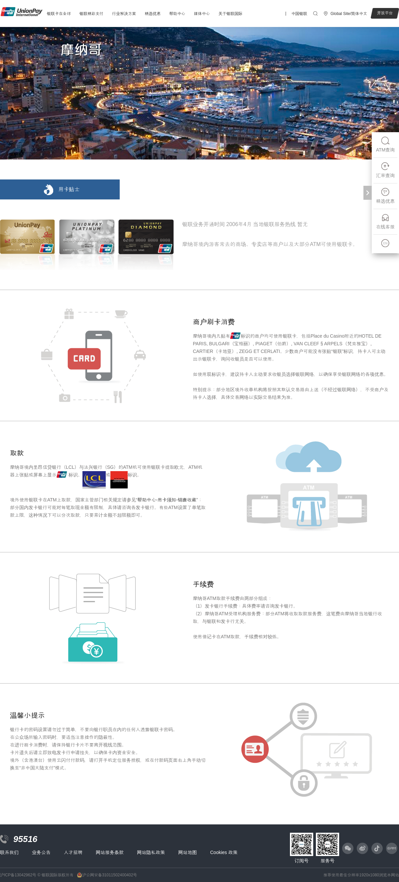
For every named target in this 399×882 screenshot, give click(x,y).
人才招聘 (73, 852)
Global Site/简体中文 (349, 13)
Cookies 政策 (223, 852)
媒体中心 (202, 13)
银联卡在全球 (59, 13)
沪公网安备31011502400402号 (109, 875)
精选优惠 (153, 13)
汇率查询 (385, 170)
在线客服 (385, 221)
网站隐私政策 (151, 852)
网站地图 (187, 852)
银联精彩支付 (91, 13)
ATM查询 (385, 144)
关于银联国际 (230, 13)
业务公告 (41, 852)
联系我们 (9, 852)
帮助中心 (177, 13)
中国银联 (299, 13)
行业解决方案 (124, 13)
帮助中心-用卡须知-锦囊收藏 (166, 499)
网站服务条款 (110, 852)
